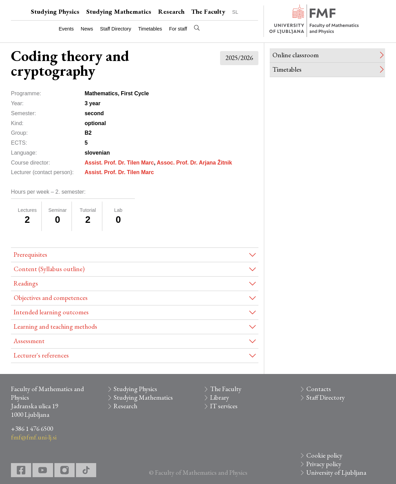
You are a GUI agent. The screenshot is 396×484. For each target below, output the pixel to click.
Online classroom (295, 55)
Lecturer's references (41, 355)
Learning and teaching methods (55, 326)
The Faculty (208, 11)
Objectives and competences (51, 297)
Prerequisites (30, 254)
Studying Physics (55, 11)
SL (235, 12)
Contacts (318, 389)
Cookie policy (324, 455)
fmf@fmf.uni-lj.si (33, 437)
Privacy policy (323, 464)
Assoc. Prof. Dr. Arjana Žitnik (194, 163)
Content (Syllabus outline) (49, 269)
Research (171, 11)
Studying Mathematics (118, 11)
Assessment (29, 341)
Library (219, 397)
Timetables (150, 29)
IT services (224, 406)
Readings (26, 283)
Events (66, 29)
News (87, 29)
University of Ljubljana (336, 472)
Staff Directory (115, 29)
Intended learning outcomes (51, 312)
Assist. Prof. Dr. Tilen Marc (119, 163)
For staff (178, 29)
